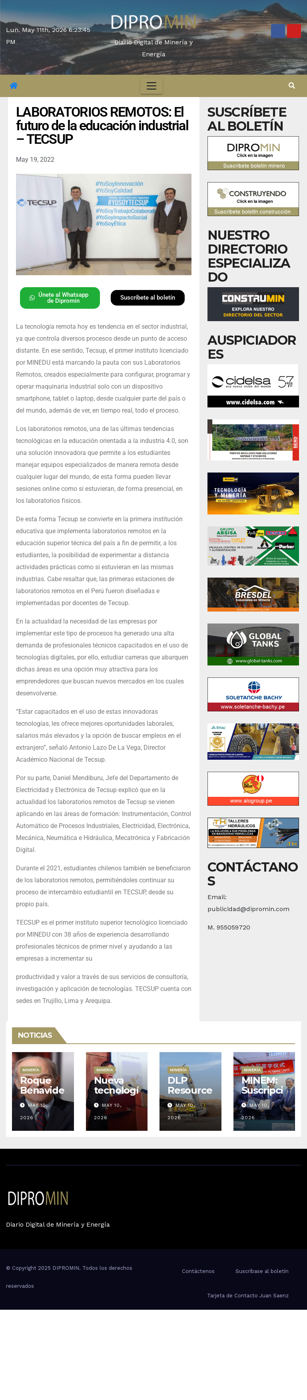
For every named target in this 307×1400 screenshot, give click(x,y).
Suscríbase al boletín (262, 1271)
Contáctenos (198, 1271)
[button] (292, 85)
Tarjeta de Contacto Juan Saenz (248, 1296)
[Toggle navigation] (151, 86)
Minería (30, 1070)
